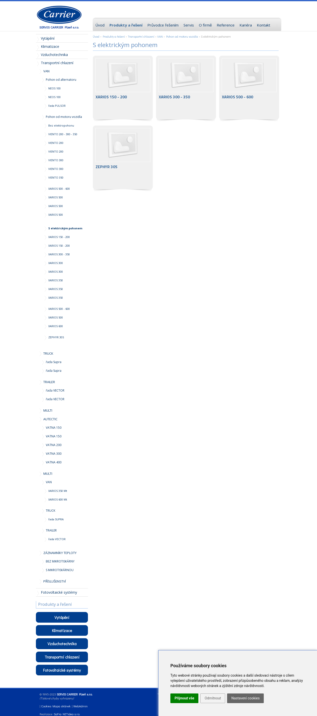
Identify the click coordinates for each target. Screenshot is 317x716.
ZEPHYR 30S (123, 157)
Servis (189, 25)
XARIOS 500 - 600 (249, 87)
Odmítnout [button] (213, 698)
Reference (226, 25)
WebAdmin (80, 706)
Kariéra (245, 25)
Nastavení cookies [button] (245, 698)
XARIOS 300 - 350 (186, 87)
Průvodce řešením (163, 25)
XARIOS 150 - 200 (123, 87)
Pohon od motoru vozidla (182, 36)
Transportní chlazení (141, 36)
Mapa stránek (62, 706)
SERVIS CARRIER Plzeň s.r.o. (59, 27)
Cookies (46, 706)
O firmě (205, 25)
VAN (160, 36)
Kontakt (263, 25)
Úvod (96, 36)
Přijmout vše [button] (184, 698)
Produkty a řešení (114, 36)
